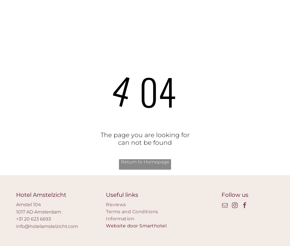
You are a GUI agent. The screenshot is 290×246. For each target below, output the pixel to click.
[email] (225, 206)
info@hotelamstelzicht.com (47, 226)
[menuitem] (145, 204)
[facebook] (244, 206)
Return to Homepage (145, 162)
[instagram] (235, 206)
